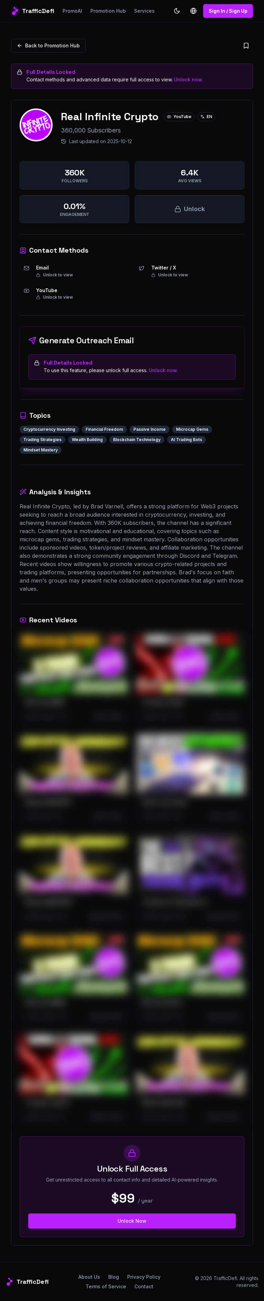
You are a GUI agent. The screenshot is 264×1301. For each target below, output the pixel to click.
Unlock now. (188, 79)
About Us (89, 1277)
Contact (143, 1286)
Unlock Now (132, 1221)
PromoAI (72, 11)
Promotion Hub (108, 11)
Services (144, 11)
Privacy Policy (144, 1277)
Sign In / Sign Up (228, 11)
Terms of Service (106, 1286)
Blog (113, 1277)
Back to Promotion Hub (48, 45)
